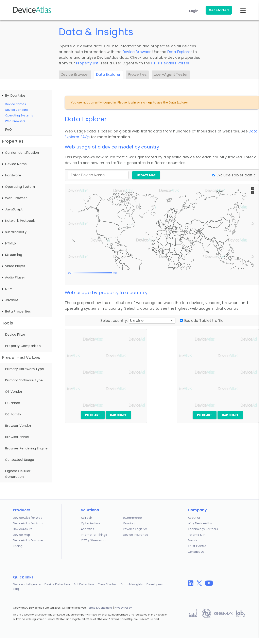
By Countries (15, 95)
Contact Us (196, 552)
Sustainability (16, 232)
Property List (87, 63)
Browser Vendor (18, 425)
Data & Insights (132, 584)
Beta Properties (18, 311)
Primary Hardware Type (24, 369)
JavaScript (14, 209)
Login (193, 11)
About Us (194, 518)
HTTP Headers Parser (170, 63)
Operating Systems (19, 115)
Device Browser (136, 51)
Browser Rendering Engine (26, 448)
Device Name (16, 164)
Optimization (90, 523)
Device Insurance (135, 535)
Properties (137, 74)
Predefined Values (21, 357)
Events (192, 540)
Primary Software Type (24, 380)
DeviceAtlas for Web (27, 518)
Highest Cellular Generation (18, 474)
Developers (154, 584)
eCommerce (132, 518)
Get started (219, 10)
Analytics (87, 529)
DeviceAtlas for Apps (28, 523)
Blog (16, 589)
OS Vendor (13, 391)
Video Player (15, 266)
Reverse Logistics (135, 529)
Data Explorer (179, 51)
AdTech (86, 518)
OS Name (12, 403)
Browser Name (17, 437)
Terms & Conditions (100, 607)
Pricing (17, 546)
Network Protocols (20, 220)
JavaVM (11, 300)
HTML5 (10, 243)
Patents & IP (196, 535)
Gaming (129, 523)
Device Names (15, 104)
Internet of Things (94, 535)
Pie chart (92, 415)
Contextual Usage (19, 459)
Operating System (20, 186)
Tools (7, 323)
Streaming (13, 254)
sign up (146, 102)
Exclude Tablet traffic (236, 175)
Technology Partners (203, 529)
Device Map (21, 535)
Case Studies (107, 584)
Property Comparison (23, 346)
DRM (9, 288)
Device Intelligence (27, 584)
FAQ (8, 129)
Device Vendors (16, 110)
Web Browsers (15, 121)
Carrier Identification (22, 152)
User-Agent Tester (171, 74)
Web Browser (16, 198)
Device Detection (57, 584)
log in (132, 102)
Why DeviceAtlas (200, 523)
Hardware (13, 175)
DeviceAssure (22, 529)
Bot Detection (84, 584)
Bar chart (118, 415)
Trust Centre (197, 546)
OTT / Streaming (93, 540)
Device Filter (15, 334)
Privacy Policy (123, 607)
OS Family (13, 414)
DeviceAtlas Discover (28, 540)
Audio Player (15, 277)
